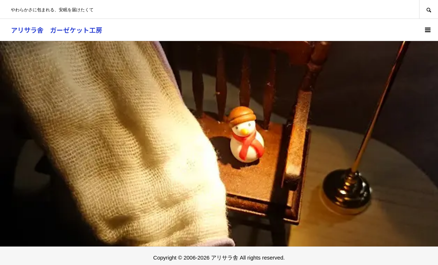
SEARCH (428, 9)
